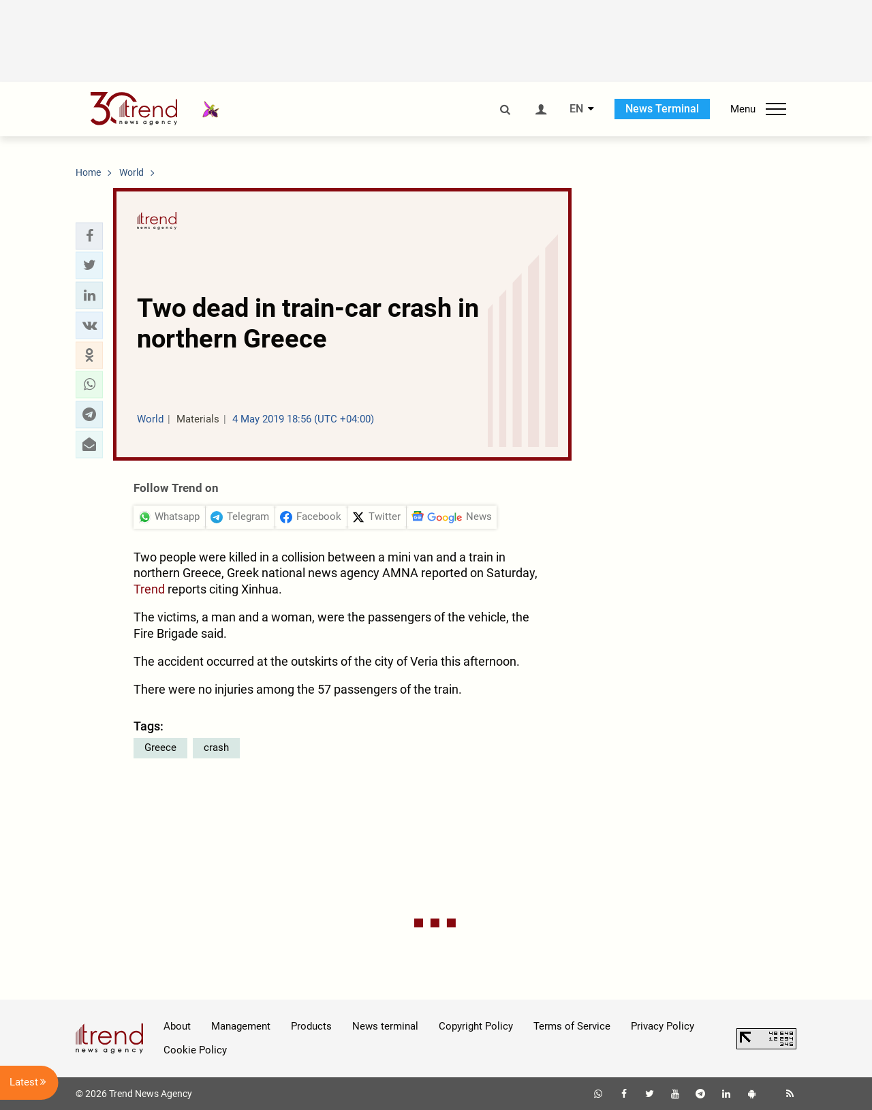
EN (576, 109)
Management (240, 1026)
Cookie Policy (195, 1050)
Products (311, 1026)
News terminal (385, 1026)
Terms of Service (571, 1026)
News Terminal (662, 108)
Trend (149, 589)
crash (216, 747)
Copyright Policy (476, 1026)
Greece (160, 747)
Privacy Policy (662, 1026)
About (177, 1026)
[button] (89, 236)
